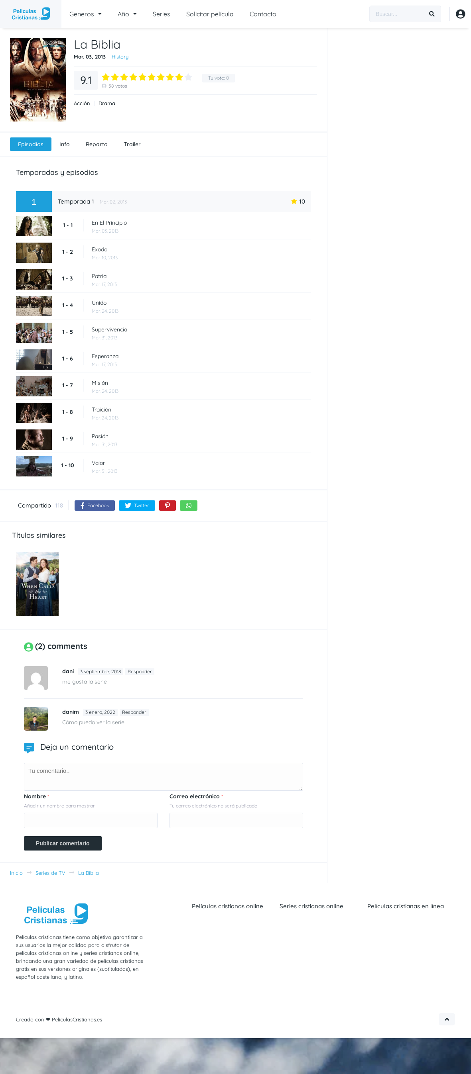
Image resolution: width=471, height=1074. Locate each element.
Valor (98, 462)
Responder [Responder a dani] (140, 671)
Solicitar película (210, 14)
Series (161, 14)
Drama (107, 103)
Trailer (132, 144)
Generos (81, 14)
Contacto (263, 14)
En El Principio (109, 222)
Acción (82, 103)
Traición (101, 409)
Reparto (97, 144)
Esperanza (105, 356)
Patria (99, 276)
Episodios (30, 144)
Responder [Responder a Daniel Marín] (134, 712)
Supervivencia (109, 329)
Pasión (100, 436)
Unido (99, 302)
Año (123, 14)
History (120, 56)
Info (64, 144)
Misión (100, 382)
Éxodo (99, 249)
